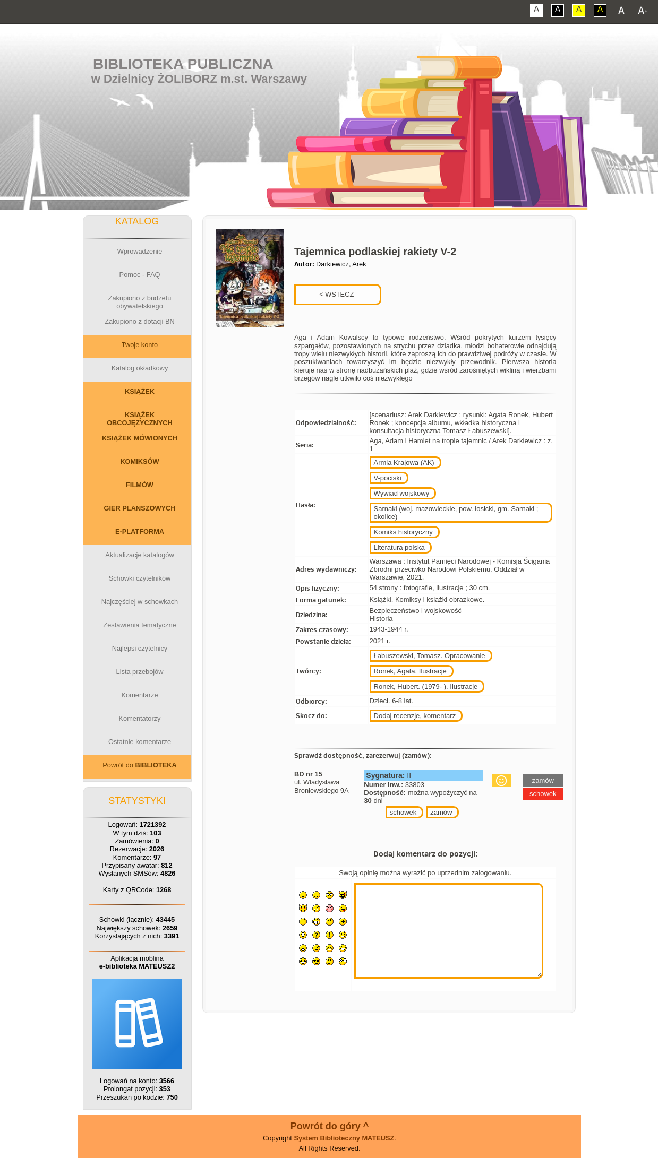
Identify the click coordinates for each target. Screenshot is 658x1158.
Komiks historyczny (403, 532)
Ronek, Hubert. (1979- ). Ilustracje (426, 686)
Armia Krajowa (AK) (404, 462)
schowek (403, 812)
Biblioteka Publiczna (183, 64)
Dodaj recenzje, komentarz (415, 716)
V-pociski (387, 478)
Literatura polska (399, 547)
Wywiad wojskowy (402, 493)
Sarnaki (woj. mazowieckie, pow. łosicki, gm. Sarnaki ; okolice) (456, 513)
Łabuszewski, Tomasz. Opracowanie (429, 656)
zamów (441, 812)
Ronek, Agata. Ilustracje (410, 671)
